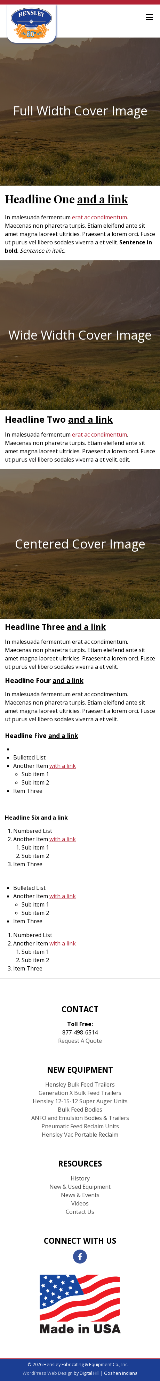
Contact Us (80, 1212)
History (80, 1178)
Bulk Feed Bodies (80, 1109)
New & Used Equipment (80, 1187)
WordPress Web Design (48, 1373)
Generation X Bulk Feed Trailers (80, 1093)
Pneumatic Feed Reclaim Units (80, 1126)
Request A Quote (80, 1041)
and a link (102, 200)
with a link (62, 766)
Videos (80, 1203)
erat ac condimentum (99, 217)
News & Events (80, 1195)
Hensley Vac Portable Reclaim (80, 1134)
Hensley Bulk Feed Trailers (80, 1084)
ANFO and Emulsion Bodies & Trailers (80, 1118)
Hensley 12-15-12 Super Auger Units (80, 1101)
